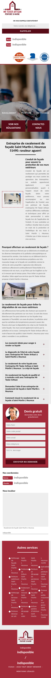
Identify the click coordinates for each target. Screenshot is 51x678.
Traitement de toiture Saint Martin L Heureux (24, 576)
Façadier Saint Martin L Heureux (33, 598)
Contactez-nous (38, 126)
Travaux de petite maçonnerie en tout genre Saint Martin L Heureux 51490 (43, 603)
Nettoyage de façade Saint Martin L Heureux (14, 565)
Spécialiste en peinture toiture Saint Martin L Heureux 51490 (43, 577)
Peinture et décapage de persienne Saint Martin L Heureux (33, 579)
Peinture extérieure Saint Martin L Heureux (14, 582)
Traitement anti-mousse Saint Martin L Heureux (24, 595)
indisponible (19, 39)
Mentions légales (26, 671)
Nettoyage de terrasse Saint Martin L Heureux (14, 600)
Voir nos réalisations (13, 126)
